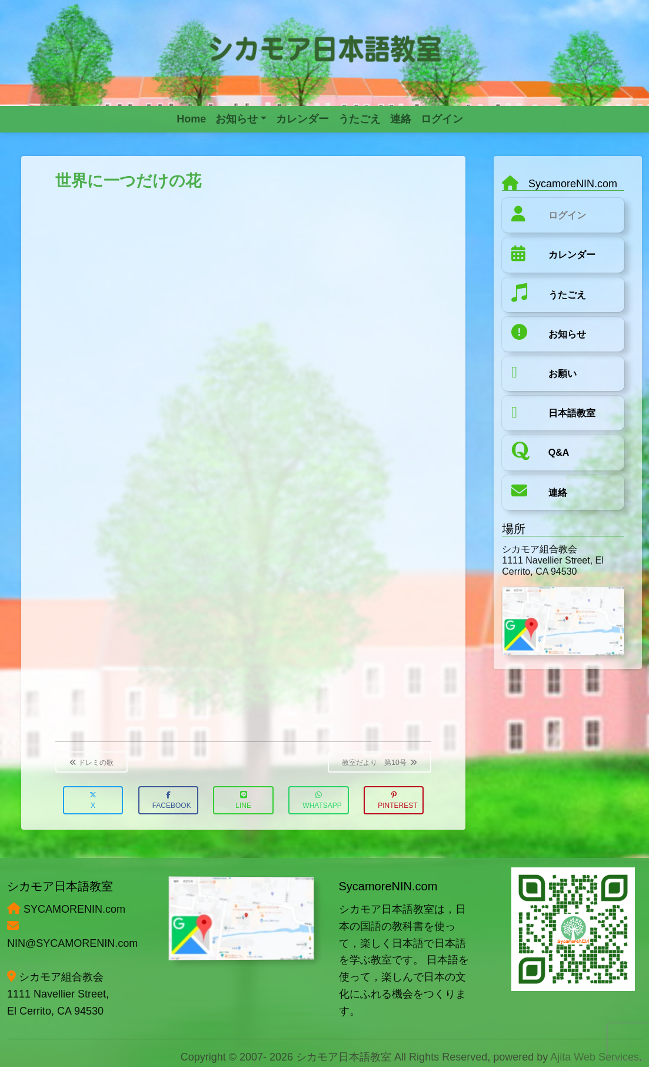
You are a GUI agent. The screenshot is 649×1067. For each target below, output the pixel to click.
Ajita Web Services (594, 1057)
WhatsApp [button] (321, 800)
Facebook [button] (171, 800)
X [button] (92, 800)
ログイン (567, 215)
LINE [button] (243, 800)
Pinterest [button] (397, 800)
